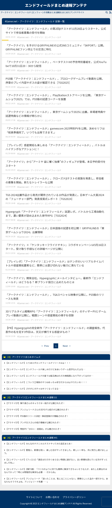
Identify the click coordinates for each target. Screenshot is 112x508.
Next (67, 345)
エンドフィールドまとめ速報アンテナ (56, 5)
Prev (44, 345)
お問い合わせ (53, 497)
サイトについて (34, 497)
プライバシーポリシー (74, 497)
